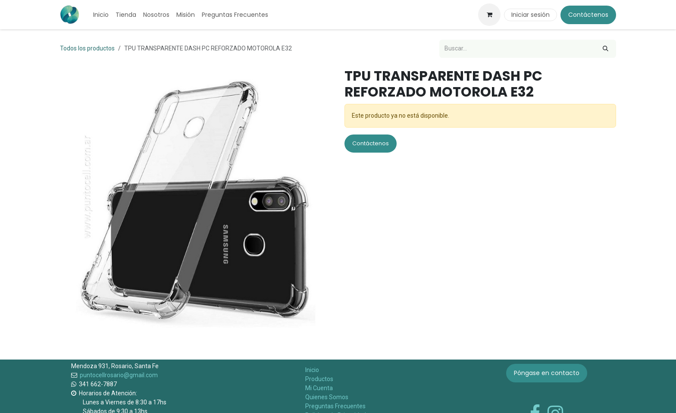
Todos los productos (87, 48)
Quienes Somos (326, 397)
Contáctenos (588, 14)
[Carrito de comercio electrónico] (489, 14)
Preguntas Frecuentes (335, 406)
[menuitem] (101, 15)
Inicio (312, 369)
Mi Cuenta (319, 388)
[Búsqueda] (605, 49)
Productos (319, 378)
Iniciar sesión (530, 14)
